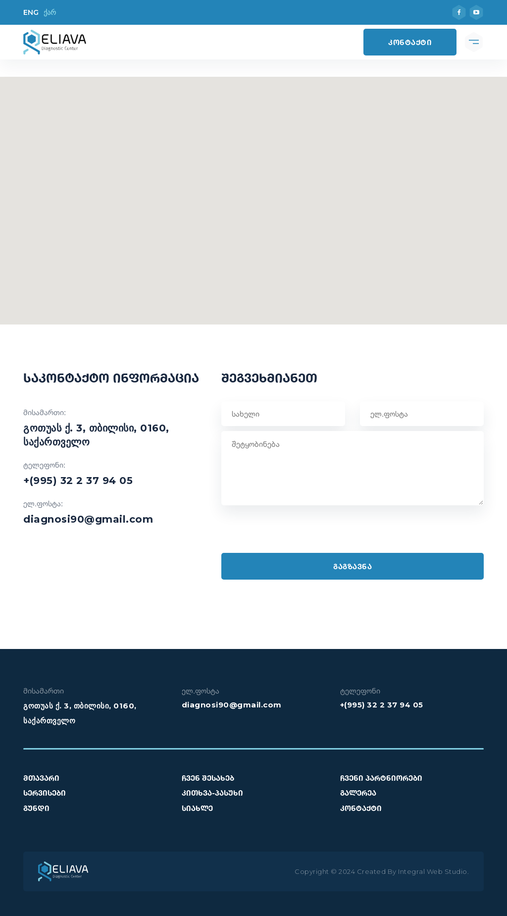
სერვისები (44, 792)
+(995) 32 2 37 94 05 (78, 480)
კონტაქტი (410, 42)
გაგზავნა (352, 566)
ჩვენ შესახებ (208, 777)
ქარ (50, 12)
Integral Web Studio (432, 871)
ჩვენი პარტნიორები (381, 777)
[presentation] (296, 533)
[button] (253, 195)
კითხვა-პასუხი (212, 792)
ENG (31, 12)
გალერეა (358, 792)
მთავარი (41, 777)
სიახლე (197, 808)
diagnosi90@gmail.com (88, 519)
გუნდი (36, 808)
